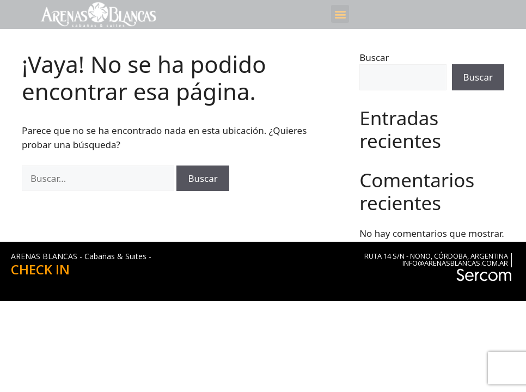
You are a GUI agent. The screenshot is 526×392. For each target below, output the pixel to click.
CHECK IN (40, 269)
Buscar (374, 57)
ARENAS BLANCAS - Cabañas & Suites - (81, 256)
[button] (340, 14)
